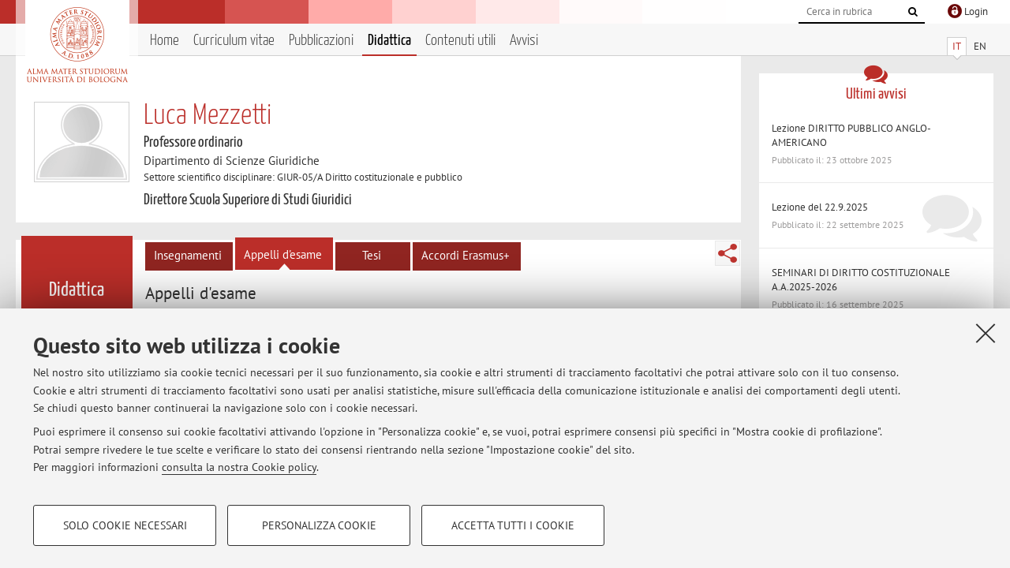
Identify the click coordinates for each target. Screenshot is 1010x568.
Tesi (371, 255)
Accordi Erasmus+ (465, 255)
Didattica (389, 40)
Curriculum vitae (234, 40)
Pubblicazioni (321, 40)
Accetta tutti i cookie (512, 525)
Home (164, 40)
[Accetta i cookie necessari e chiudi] (985, 333)
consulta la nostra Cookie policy (239, 467)
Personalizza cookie (319, 525)
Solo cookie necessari (125, 525)
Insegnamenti (188, 255)
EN (980, 46)
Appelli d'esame (283, 254)
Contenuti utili (460, 40)
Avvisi (524, 40)
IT (956, 46)
